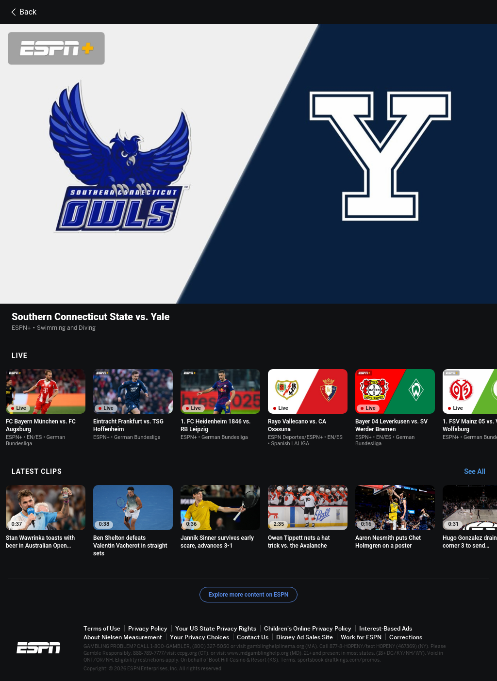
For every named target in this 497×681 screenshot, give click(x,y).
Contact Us (252, 637)
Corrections (405, 637)
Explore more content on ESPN (249, 594)
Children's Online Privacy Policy (307, 628)
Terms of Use (101, 628)
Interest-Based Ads (385, 628)
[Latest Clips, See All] (479, 472)
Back (22, 12)
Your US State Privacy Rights (215, 628)
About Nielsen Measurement (122, 637)
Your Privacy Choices (199, 637)
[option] (45, 408)
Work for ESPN (361, 637)
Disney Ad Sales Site (304, 637)
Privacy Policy (147, 628)
